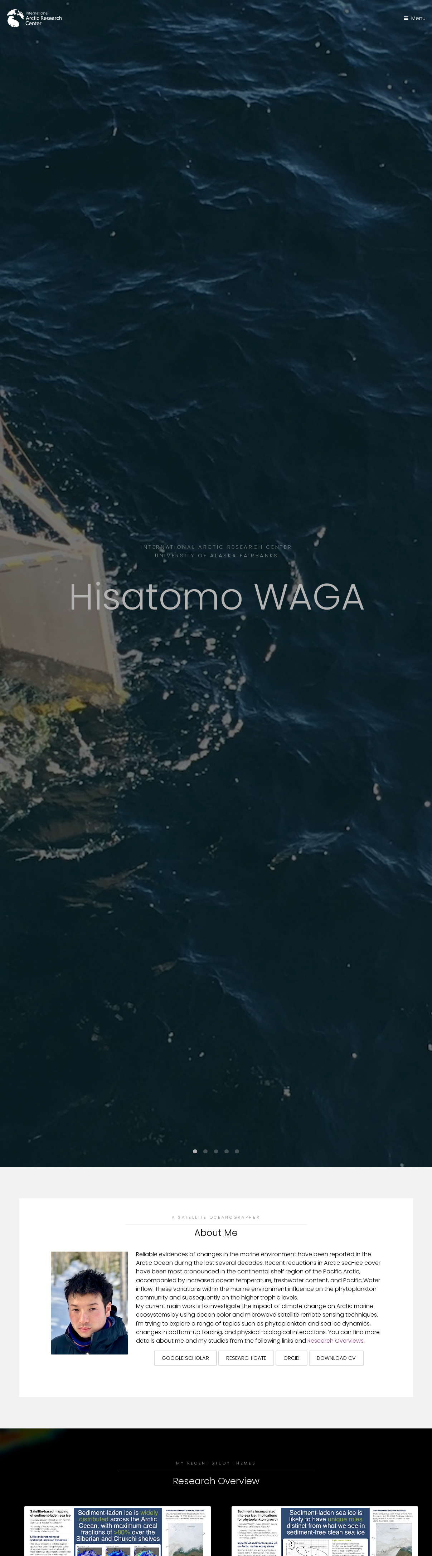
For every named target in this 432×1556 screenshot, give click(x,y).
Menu (418, 18)
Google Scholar (185, 1358)
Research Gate (246, 1358)
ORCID (291, 1358)
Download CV (336, 1358)
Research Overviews (335, 1341)
